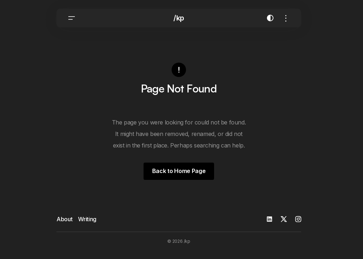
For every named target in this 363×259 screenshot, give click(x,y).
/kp (178, 18)
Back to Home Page (179, 170)
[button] (72, 18)
